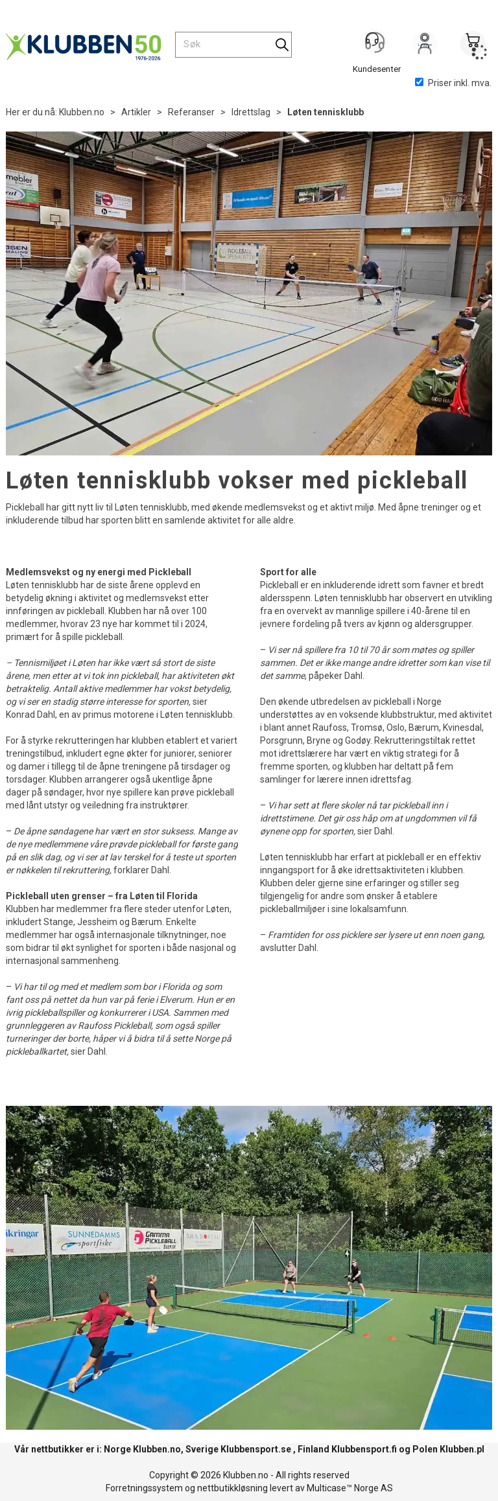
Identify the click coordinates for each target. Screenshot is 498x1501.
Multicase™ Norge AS (350, 1488)
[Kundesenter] (377, 45)
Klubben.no (81, 112)
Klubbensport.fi (364, 1449)
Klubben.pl (462, 1449)
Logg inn (425, 46)
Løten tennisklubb (325, 112)
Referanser (191, 112)
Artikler (136, 112)
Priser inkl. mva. (453, 83)
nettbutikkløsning (232, 1488)
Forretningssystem (144, 1488)
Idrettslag (250, 112)
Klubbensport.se (255, 1449)
